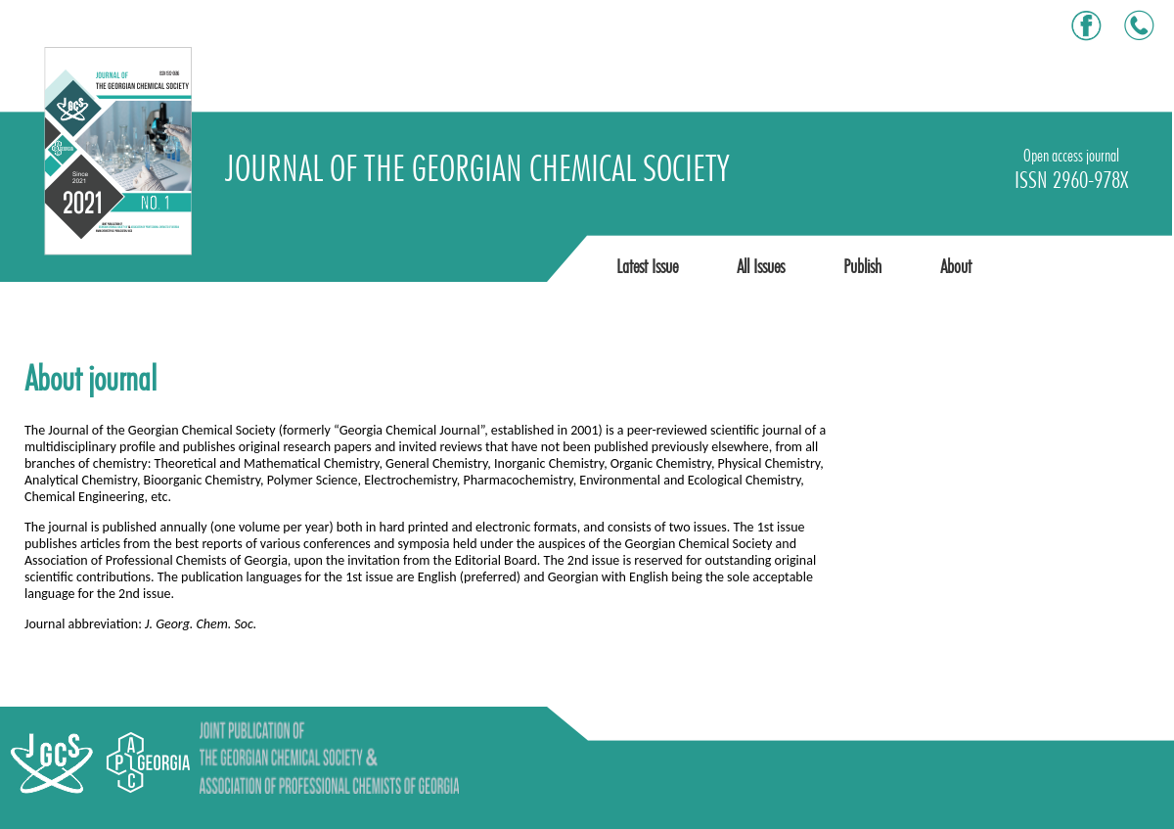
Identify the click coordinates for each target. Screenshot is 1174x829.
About (955, 266)
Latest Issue (647, 266)
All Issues (761, 266)
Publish (862, 266)
